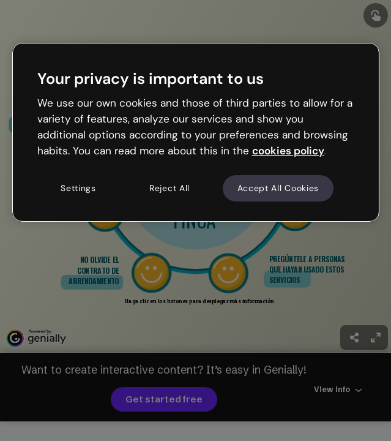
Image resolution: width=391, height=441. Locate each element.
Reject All (169, 188)
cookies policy (288, 150)
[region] (195, 132)
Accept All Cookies (278, 188)
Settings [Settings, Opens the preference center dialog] (78, 188)
